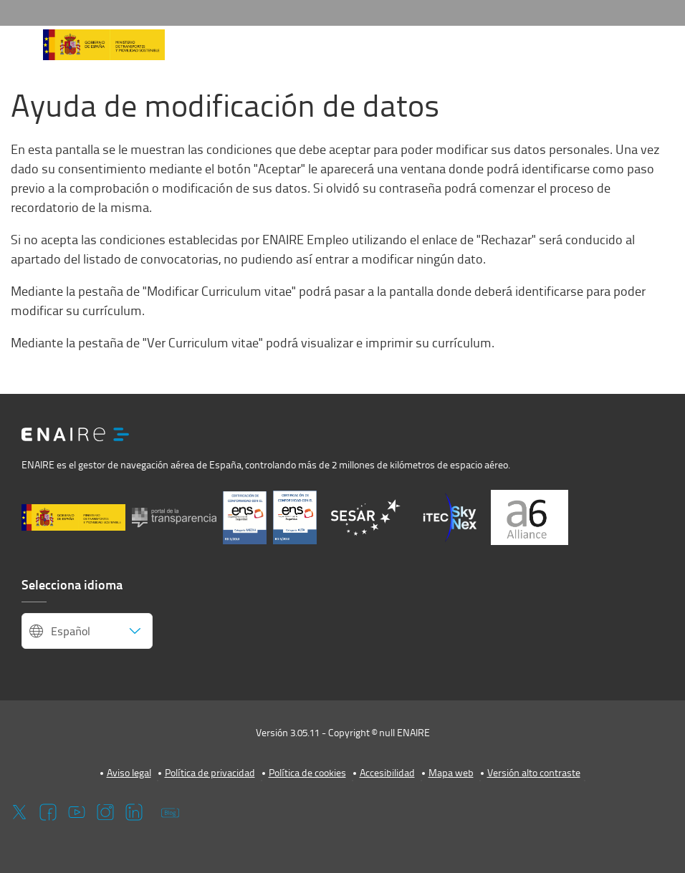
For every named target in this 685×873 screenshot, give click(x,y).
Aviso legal (129, 772)
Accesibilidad (387, 772)
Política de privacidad (210, 772)
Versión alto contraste (533, 772)
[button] (20, 49)
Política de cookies (307, 772)
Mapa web (451, 772)
